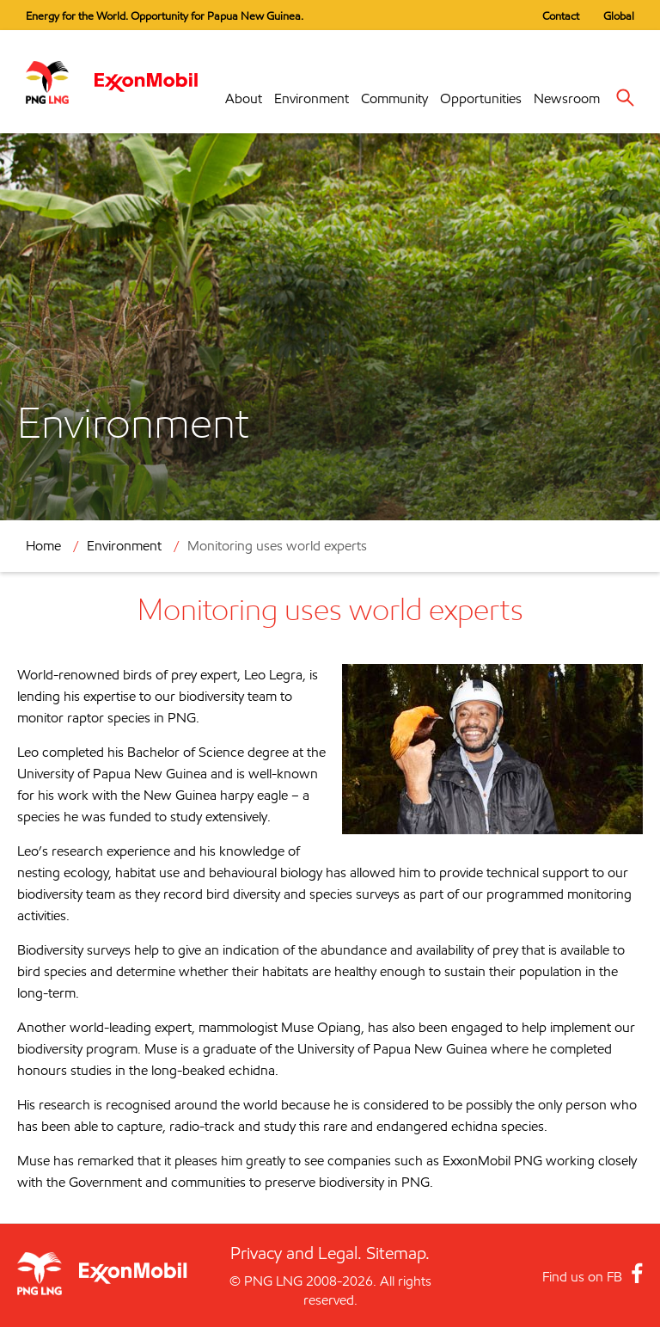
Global (618, 15)
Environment (311, 98)
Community (394, 98)
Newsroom (567, 98)
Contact (560, 15)
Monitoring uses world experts (277, 546)
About (243, 98)
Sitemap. (398, 1253)
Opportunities (481, 98)
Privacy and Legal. (296, 1253)
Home (43, 546)
